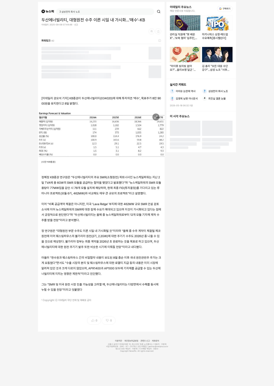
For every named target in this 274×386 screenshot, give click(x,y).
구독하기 (224, 8)
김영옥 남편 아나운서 (187, 98)
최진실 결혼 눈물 (217, 98)
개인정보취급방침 (131, 341)
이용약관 (118, 341)
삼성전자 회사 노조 (218, 91)
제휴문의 (155, 341)
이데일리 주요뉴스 (181, 7)
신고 (76, 24)
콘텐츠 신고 (145, 341)
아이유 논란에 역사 (185, 91)
